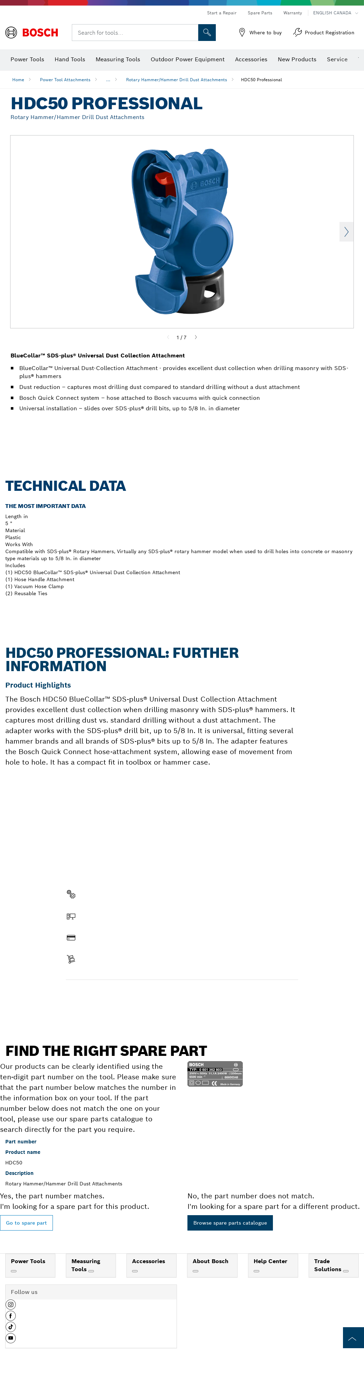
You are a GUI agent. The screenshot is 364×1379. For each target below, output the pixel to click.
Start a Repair (221, 12)
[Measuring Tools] (91, 1271)
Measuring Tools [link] (85, 1265)
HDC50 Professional (261, 79)
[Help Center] (256, 1271)
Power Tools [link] (28, 1261)
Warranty (292, 12)
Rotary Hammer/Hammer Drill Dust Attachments (176, 79)
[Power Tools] (13, 1271)
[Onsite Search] (207, 32)
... (108, 79)
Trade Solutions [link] (328, 1265)
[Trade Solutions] (346, 1271)
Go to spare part (26, 1223)
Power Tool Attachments (65, 79)
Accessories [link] (148, 1261)
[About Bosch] (195, 1271)
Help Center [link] (270, 1261)
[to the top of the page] (353, 1337)
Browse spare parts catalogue (230, 1223)
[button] (11, 1307)
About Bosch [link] (210, 1261)
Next (346, 232)
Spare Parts (260, 12)
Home (18, 79)
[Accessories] (135, 1271)
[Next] (195, 337)
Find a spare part (93, 994)
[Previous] (168, 337)
